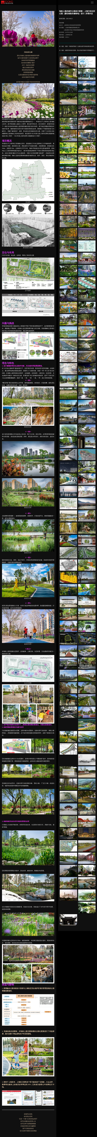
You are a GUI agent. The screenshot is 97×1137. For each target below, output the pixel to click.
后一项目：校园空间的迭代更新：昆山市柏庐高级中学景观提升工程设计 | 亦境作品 (77, 50)
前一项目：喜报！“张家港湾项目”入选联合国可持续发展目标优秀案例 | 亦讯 (77, 46)
